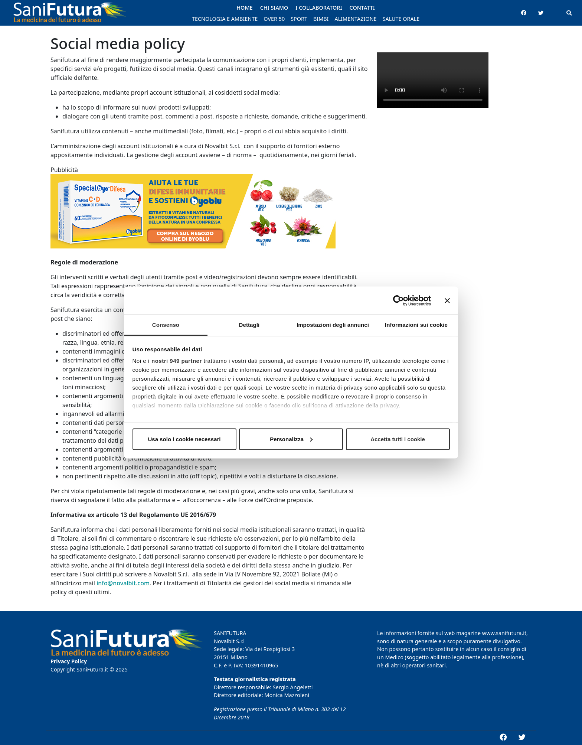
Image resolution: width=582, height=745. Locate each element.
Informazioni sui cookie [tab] (416, 325)
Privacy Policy (68, 661)
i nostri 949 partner (175, 361)
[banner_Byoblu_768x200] (193, 215)
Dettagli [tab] (249, 325)
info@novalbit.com (123, 583)
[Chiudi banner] (447, 300)
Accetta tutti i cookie (397, 439)
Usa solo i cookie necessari (184, 439)
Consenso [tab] (165, 325)
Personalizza (291, 439)
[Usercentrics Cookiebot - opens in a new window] (398, 300)
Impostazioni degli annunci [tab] (333, 325)
